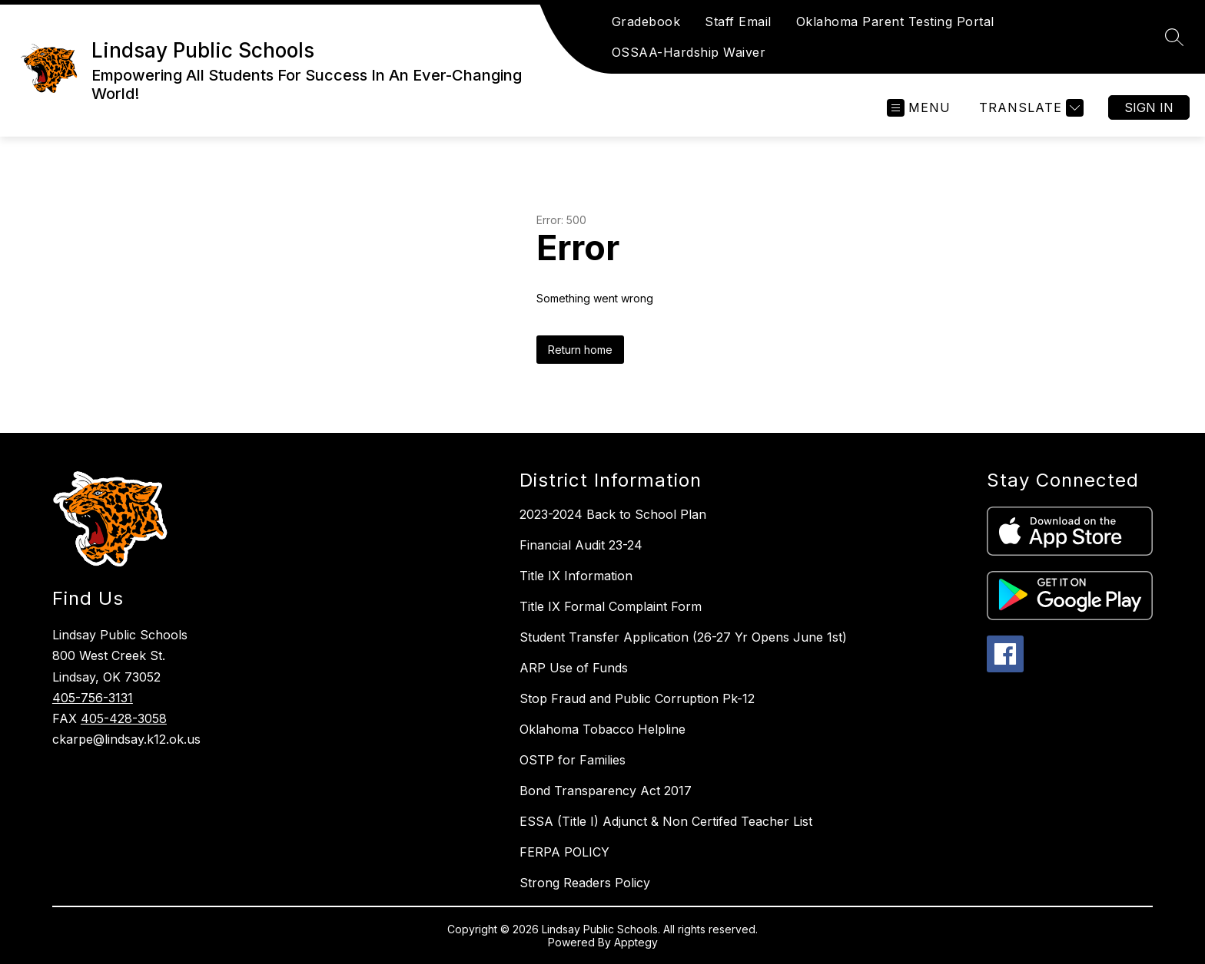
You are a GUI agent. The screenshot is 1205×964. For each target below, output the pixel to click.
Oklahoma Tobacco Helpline (602, 729)
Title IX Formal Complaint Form (611, 606)
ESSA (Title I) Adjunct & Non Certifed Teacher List (666, 821)
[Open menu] (919, 107)
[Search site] (1174, 37)
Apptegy (636, 942)
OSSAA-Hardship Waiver (689, 52)
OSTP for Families (573, 760)
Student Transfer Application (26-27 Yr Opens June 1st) (683, 637)
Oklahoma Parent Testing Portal (895, 21)
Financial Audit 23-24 (581, 545)
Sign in (1148, 107)
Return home (580, 349)
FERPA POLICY (564, 852)
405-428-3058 (124, 718)
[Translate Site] (1029, 107)
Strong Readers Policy (585, 882)
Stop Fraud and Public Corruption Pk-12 (637, 698)
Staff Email (738, 21)
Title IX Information (576, 575)
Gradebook (646, 21)
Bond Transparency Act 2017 (606, 790)
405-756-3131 (92, 697)
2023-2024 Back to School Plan (613, 514)
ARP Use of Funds (574, 667)
